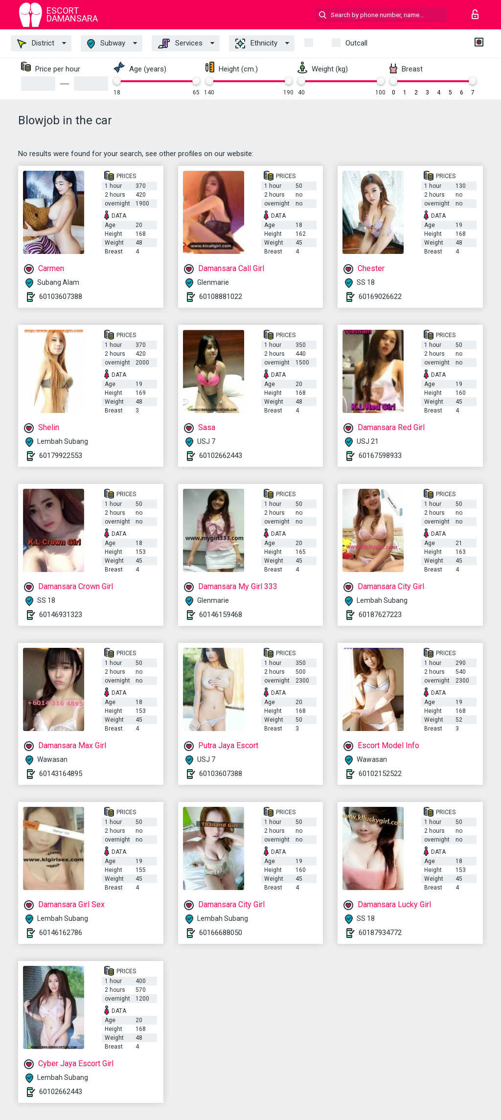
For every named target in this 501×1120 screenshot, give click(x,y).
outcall (356, 43)
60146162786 (60, 932)
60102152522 (380, 773)
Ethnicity (256, 43)
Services (180, 43)
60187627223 (380, 614)
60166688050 (220, 932)
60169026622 (380, 296)
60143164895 (60, 773)
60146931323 (60, 614)
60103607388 (60, 296)
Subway (106, 44)
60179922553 (60, 455)
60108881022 (220, 296)
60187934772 (380, 932)
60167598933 (380, 455)
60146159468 (220, 614)
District (35, 43)
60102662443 (220, 455)
